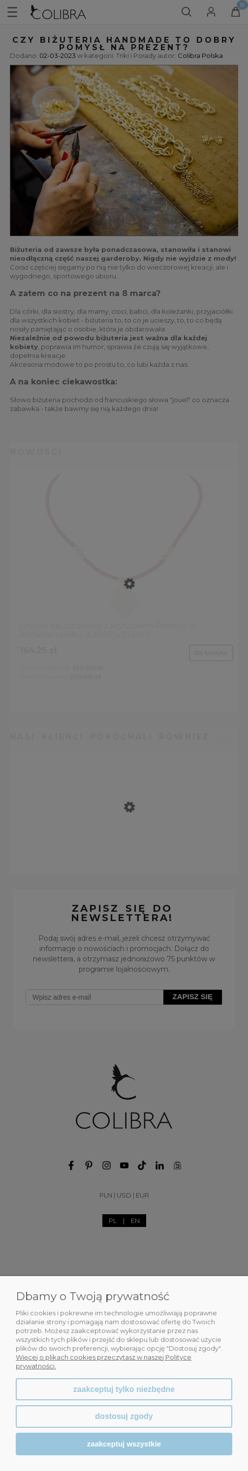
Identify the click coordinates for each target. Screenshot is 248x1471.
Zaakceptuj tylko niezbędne (124, 1389)
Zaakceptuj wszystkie (124, 1444)
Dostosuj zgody (124, 1416)
